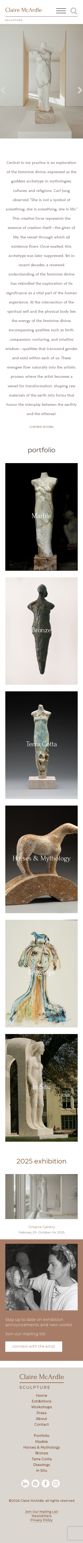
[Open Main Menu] (61, 11)
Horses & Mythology (41, 1447)
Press (42, 1413)
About (41, 1419)
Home (41, 1395)
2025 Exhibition (42, 1161)
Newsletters (42, 1516)
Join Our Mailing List (41, 1512)
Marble (41, 1442)
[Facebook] (46, 1483)
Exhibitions (42, 1401)
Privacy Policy (41, 1520)
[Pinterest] (35, 1483)
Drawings (41, 1465)
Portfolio (42, 1436)
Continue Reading (41, 426)
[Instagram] (56, 1483)
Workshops (41, 1407)
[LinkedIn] (25, 1483)
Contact (41, 1424)
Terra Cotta (41, 1459)
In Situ (41, 1470)
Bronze (41, 1453)
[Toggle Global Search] (74, 11)
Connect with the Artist (33, 1346)
